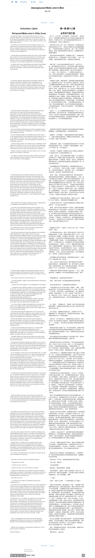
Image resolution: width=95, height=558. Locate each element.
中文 (34, 2)
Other (41, 2)
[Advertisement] (48, 15)
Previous (44, 22)
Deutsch (24, 2)
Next (52, 22)
